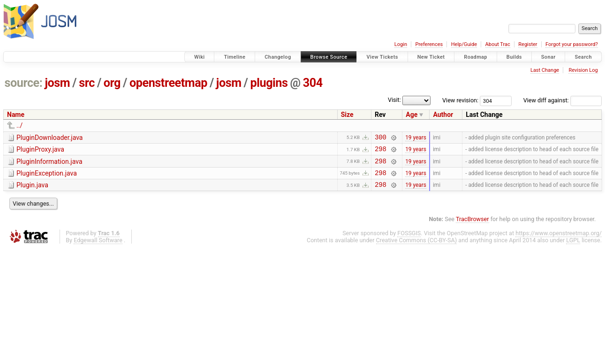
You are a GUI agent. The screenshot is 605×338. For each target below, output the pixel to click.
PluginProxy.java (40, 150)
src (87, 83)
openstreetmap (168, 83)
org (112, 83)
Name (15, 114)
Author (443, 114)
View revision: (460, 100)
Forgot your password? (571, 44)
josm (57, 83)
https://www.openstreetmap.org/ (558, 240)
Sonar (548, 57)
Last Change (544, 70)
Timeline (234, 57)
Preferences (429, 44)
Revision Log (582, 70)
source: (24, 83)
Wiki (199, 57)
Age (411, 114)
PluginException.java (46, 177)
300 (380, 138)
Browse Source (329, 57)
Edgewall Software (98, 247)
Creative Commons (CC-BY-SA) (416, 247)
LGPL (573, 247)
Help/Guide (464, 44)
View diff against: (562, 100)
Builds (514, 57)
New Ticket (431, 57)
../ (19, 125)
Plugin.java (32, 190)
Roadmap (475, 57)
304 (313, 83)
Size (347, 114)
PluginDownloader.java (49, 137)
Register (527, 44)
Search (583, 57)
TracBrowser (472, 226)
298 (380, 151)
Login (400, 44)
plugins (269, 83)
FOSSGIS (409, 240)
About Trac (497, 44)
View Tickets (382, 57)
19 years (415, 138)
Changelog (278, 57)
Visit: (394, 99)
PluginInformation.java (49, 164)
